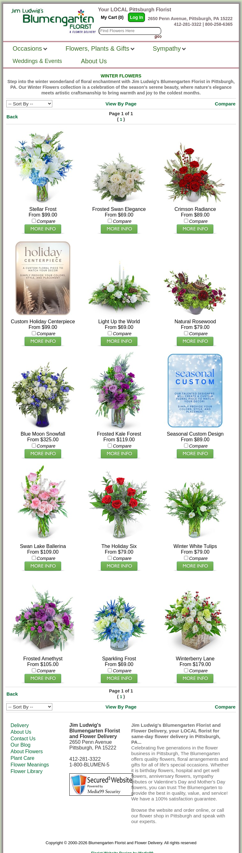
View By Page (121, 103)
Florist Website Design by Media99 (122, 840)
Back (12, 116)
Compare (225, 103)
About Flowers (27, 738)
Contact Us (23, 725)
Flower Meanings (30, 751)
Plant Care (23, 744)
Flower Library (27, 757)
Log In (136, 17)
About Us (21, 718)
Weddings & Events (37, 61)
